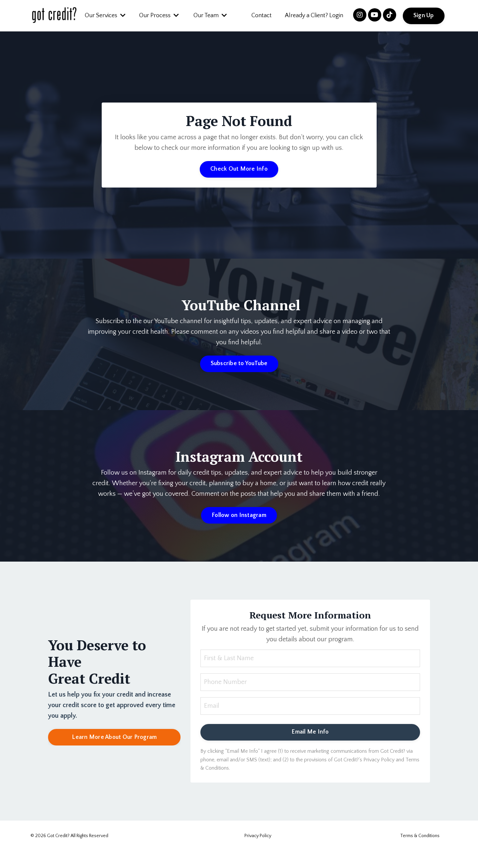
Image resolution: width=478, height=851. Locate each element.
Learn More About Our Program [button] (114, 737)
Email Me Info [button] (310, 732)
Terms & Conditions (420, 835)
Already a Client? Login (314, 15)
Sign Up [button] (423, 15)
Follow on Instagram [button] (239, 515)
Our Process (159, 15)
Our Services (105, 15)
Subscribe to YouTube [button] (239, 363)
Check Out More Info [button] (239, 169)
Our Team (210, 15)
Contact (261, 15)
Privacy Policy (257, 835)
